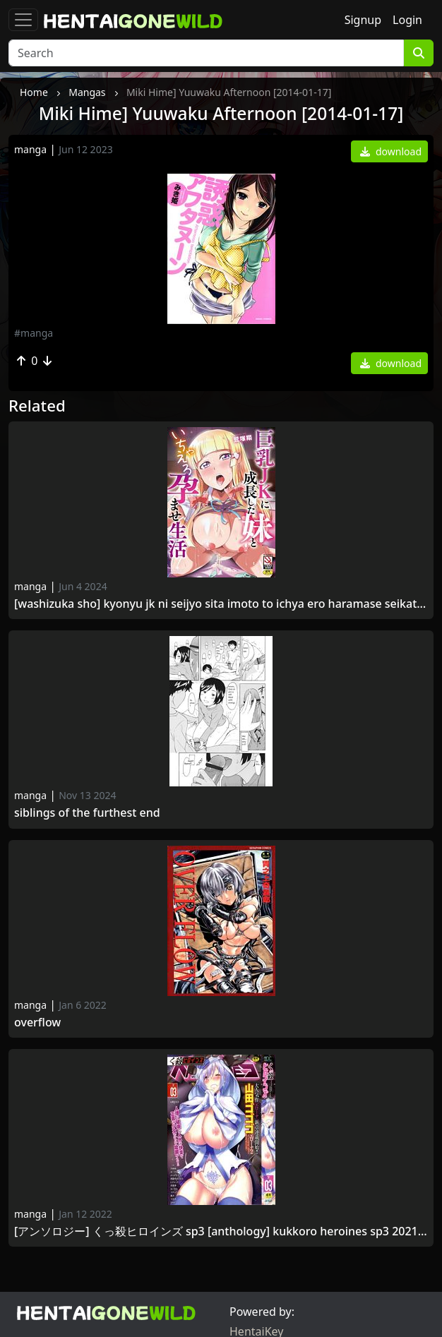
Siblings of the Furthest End (87, 813)
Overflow (37, 1022)
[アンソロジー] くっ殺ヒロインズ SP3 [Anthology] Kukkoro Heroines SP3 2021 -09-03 (221, 1231)
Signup (363, 20)
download (391, 151)
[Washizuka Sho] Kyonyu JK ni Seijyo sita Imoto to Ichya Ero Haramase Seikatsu (221, 604)
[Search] (206, 53)
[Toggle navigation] (23, 19)
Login (407, 20)
